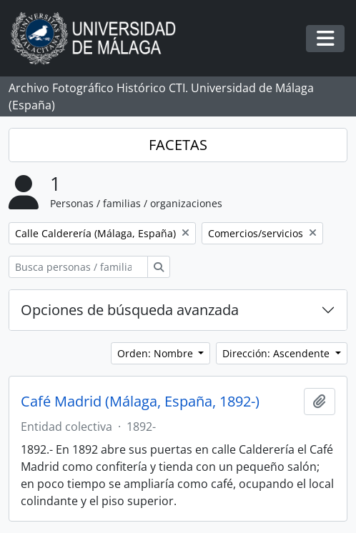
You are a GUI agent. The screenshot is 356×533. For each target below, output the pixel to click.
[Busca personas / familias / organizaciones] (78, 267)
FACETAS (178, 144)
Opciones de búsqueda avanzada (130, 309)
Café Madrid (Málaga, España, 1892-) (140, 401)
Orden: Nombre (156, 353)
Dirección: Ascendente (277, 353)
